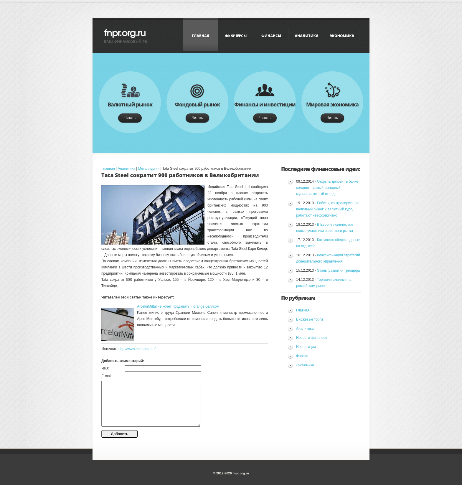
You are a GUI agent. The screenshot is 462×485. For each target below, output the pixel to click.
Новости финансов (311, 338)
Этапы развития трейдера (338, 270)
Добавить (119, 434)
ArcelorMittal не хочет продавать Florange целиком (178, 306)
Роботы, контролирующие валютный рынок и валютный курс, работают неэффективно (327, 209)
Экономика (342, 35)
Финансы (271, 35)
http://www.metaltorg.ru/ (137, 349)
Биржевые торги (309, 319)
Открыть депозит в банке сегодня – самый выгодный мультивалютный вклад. (327, 187)
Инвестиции (306, 347)
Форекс (302, 356)
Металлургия (149, 168)
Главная (200, 35)
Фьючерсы (236, 35)
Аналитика (306, 35)
